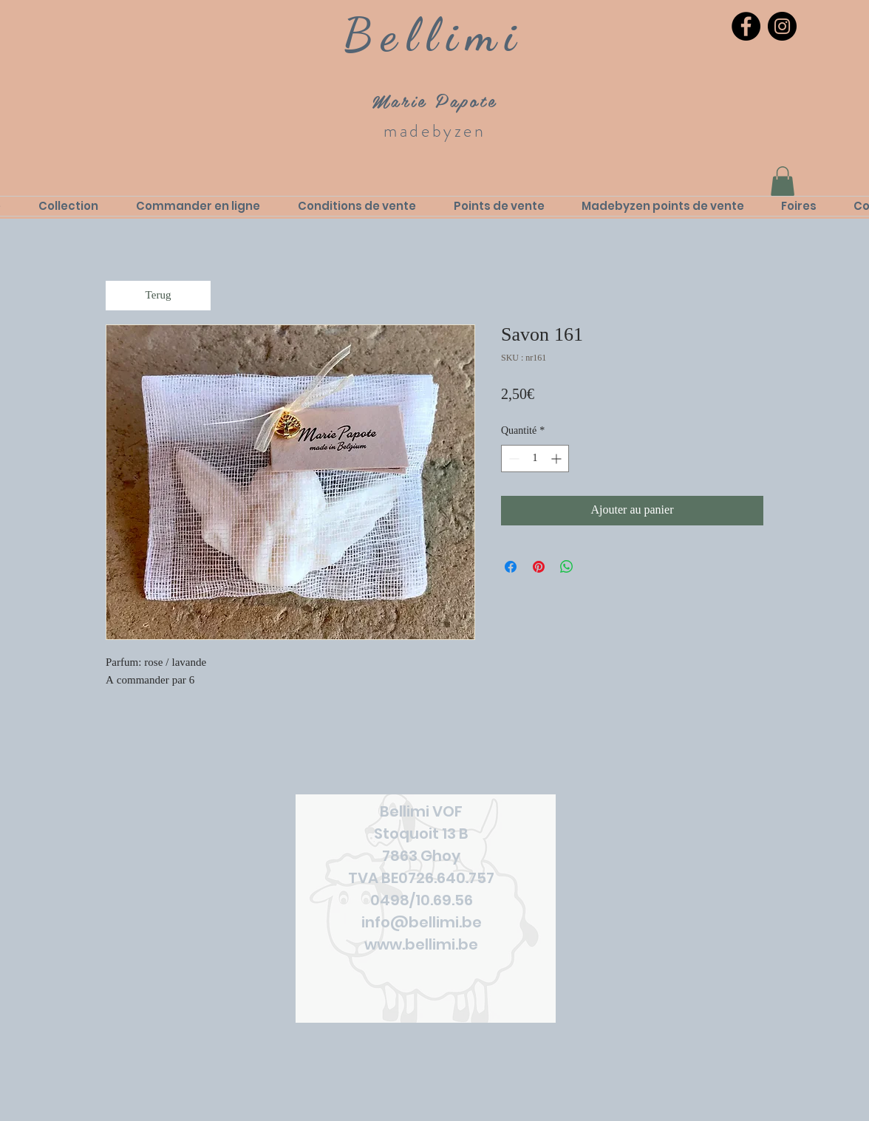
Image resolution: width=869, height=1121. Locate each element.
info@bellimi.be (421, 922)
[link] (782, 181)
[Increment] (557, 458)
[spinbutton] (535, 458)
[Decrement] (512, 458)
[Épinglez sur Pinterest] (539, 567)
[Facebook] (746, 26)
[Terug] (158, 295)
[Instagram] (782, 26)
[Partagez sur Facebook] (510, 567)
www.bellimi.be (421, 944)
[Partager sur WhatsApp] (567, 567)
